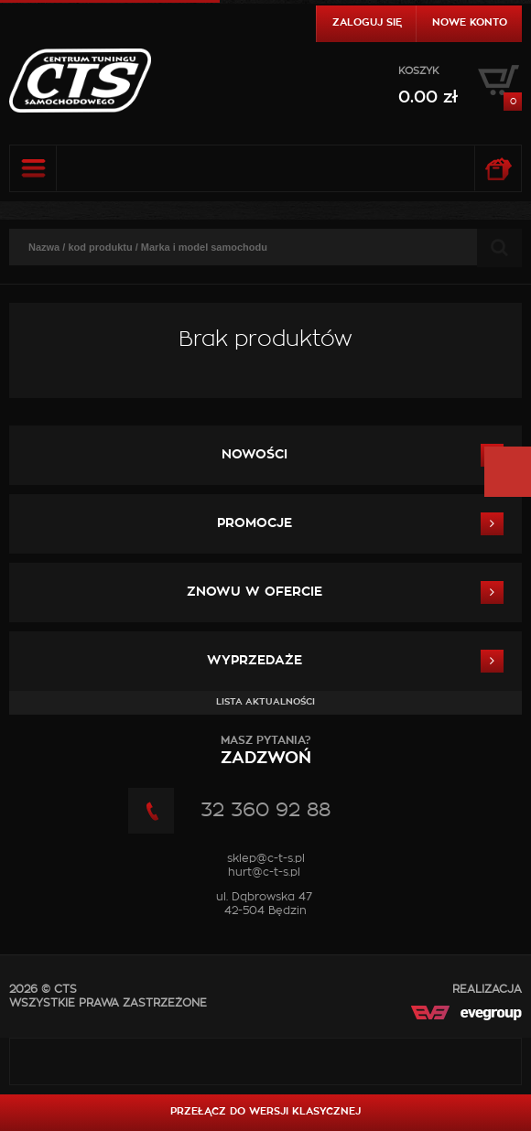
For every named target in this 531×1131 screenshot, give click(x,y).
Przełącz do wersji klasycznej (265, 1111)
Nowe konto (469, 22)
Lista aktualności (265, 701)
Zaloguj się (367, 22)
